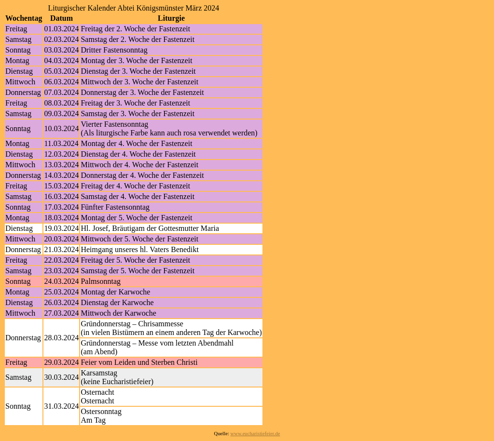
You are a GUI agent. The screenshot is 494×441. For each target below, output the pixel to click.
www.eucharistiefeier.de (255, 433)
